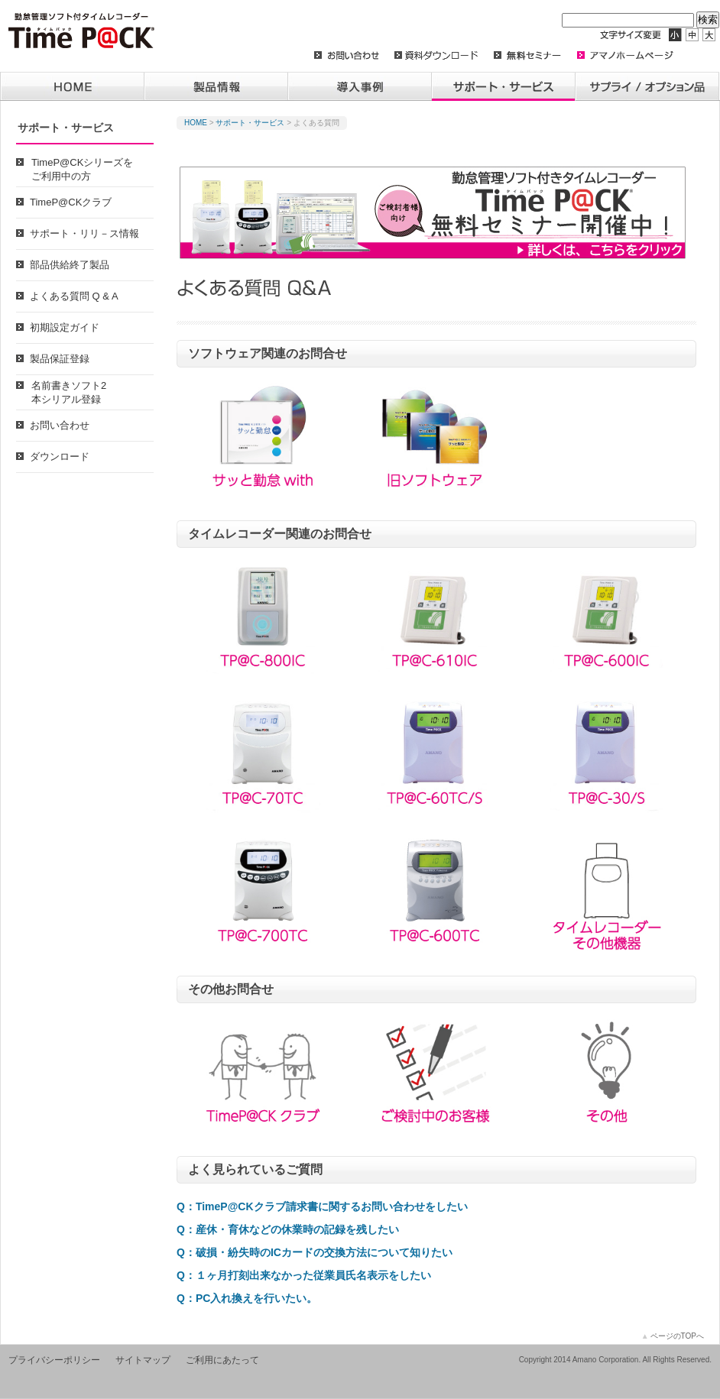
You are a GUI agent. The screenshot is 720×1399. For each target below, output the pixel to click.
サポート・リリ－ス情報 (84, 233)
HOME (195, 122)
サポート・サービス (250, 122)
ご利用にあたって (222, 1360)
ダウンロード (59, 456)
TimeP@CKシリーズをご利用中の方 (82, 169)
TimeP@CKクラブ (71, 202)
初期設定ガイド (64, 327)
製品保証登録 (59, 358)
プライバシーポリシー (54, 1360)
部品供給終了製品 (69, 264)
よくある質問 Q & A (74, 296)
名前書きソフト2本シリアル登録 (68, 392)
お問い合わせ (59, 425)
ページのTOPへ (672, 1336)
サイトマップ (142, 1360)
